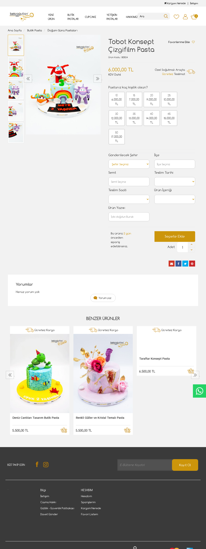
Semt (112, 172)
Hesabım (86, 496)
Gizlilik (49, 533)
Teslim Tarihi (163, 172)
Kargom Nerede (175, 3)
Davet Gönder (49, 514)
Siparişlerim (88, 502)
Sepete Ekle (175, 236)
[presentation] (28, 79)
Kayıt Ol (185, 465)
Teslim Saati (117, 190)
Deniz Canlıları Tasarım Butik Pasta (35, 418)
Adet (171, 247)
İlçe (157, 155)
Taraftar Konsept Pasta (154, 358)
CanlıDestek (199, 391)
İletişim (194, 3)
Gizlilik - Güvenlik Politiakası (57, 508)
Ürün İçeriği (163, 190)
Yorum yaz (105, 298)
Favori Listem (89, 514)
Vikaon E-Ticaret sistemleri (33, 546)
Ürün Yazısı (116, 208)
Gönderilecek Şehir (123, 155)
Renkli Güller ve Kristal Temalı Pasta (100, 418)
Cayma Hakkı (48, 502)
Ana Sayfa (15, 30)
